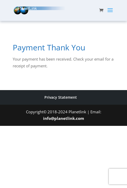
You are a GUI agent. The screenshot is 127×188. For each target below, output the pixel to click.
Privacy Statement (60, 97)
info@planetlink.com (63, 118)
